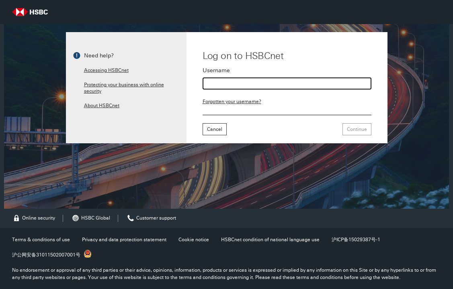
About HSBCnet (101, 105)
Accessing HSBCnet (106, 70)
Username (216, 70)
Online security (33, 218)
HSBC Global (90, 218)
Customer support (151, 218)
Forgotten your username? (232, 101)
